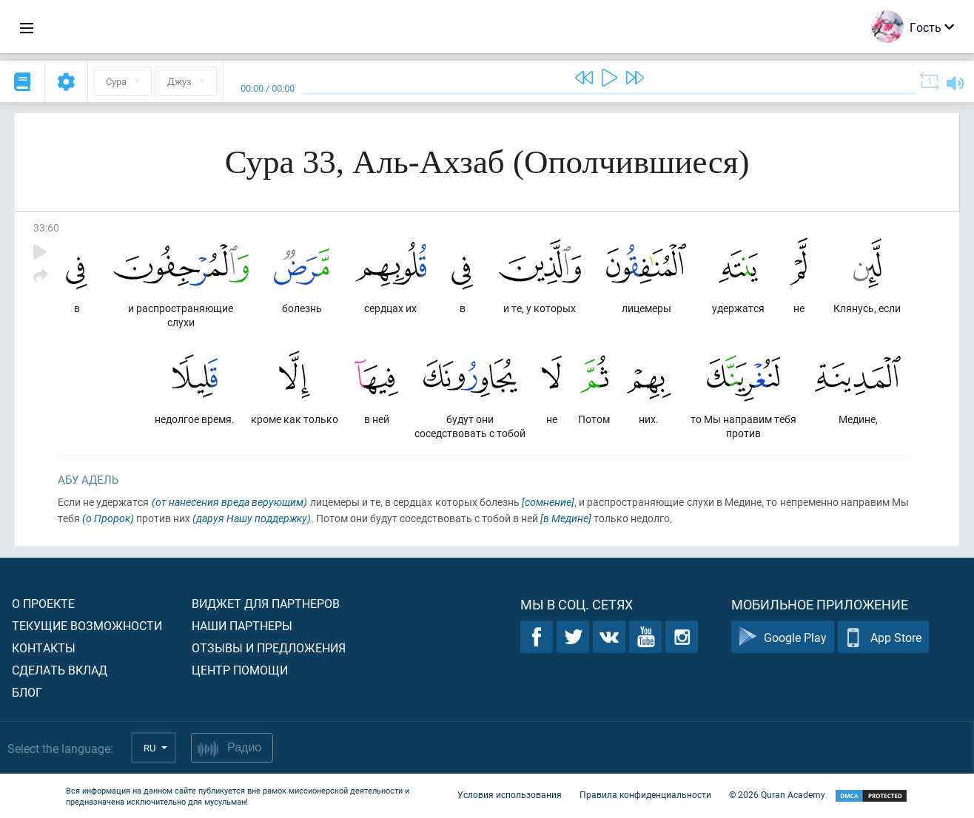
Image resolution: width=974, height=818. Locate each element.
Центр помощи (240, 669)
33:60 (46, 227)
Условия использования (509, 794)
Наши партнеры (242, 625)
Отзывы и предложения (269, 647)
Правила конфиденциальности (645, 794)
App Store (883, 637)
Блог (27, 692)
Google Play (783, 637)
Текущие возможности (87, 625)
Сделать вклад (59, 669)
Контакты (43, 647)
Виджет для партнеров (266, 603)
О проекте (43, 603)
